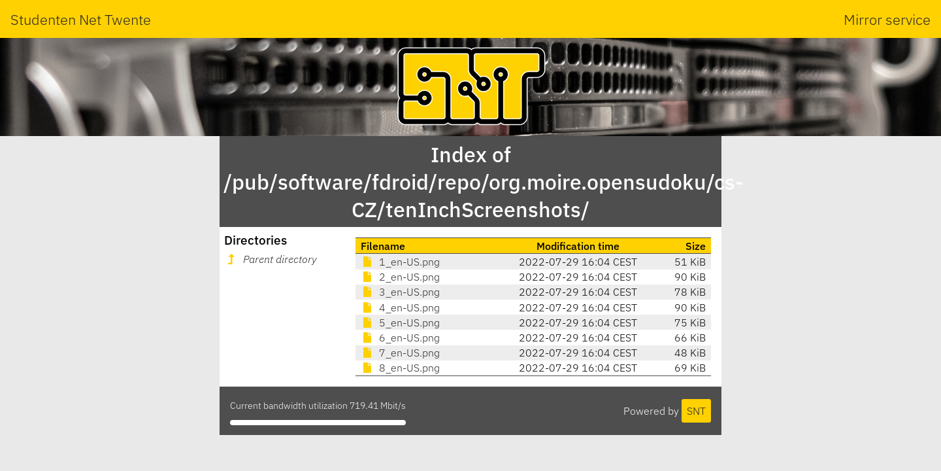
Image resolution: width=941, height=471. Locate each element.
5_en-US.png (400, 322)
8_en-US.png (400, 367)
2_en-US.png (400, 276)
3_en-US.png (400, 291)
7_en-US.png (400, 352)
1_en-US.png (400, 261)
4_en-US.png (400, 307)
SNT (696, 410)
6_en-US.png (400, 337)
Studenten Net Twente (80, 19)
